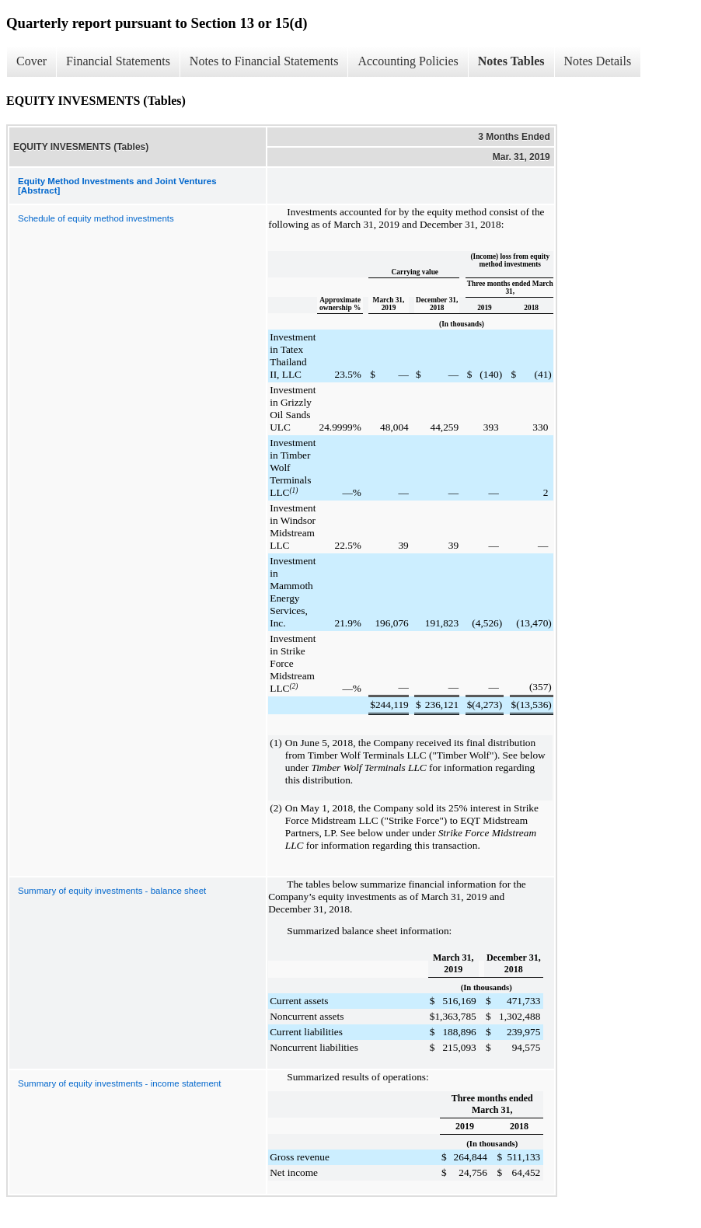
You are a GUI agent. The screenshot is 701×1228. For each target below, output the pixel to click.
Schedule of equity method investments (96, 218)
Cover (31, 61)
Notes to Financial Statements (264, 61)
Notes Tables (511, 61)
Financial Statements (118, 61)
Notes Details (598, 61)
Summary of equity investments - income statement (119, 1083)
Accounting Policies (407, 61)
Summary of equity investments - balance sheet (112, 890)
